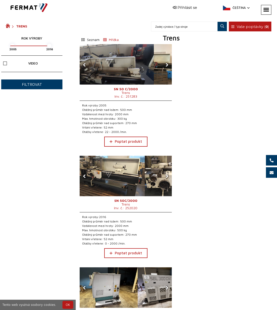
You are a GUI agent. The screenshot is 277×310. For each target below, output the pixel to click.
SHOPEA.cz (43, 296)
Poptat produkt (108, 146)
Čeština (241, 8)
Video (20, 63)
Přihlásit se (185, 7)
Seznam (90, 40)
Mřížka (111, 40)
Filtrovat (32, 84)
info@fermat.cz (143, 302)
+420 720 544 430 (122, 296)
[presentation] (84, 64)
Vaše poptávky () (251, 27)
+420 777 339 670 (162, 296)
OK (68, 305)
